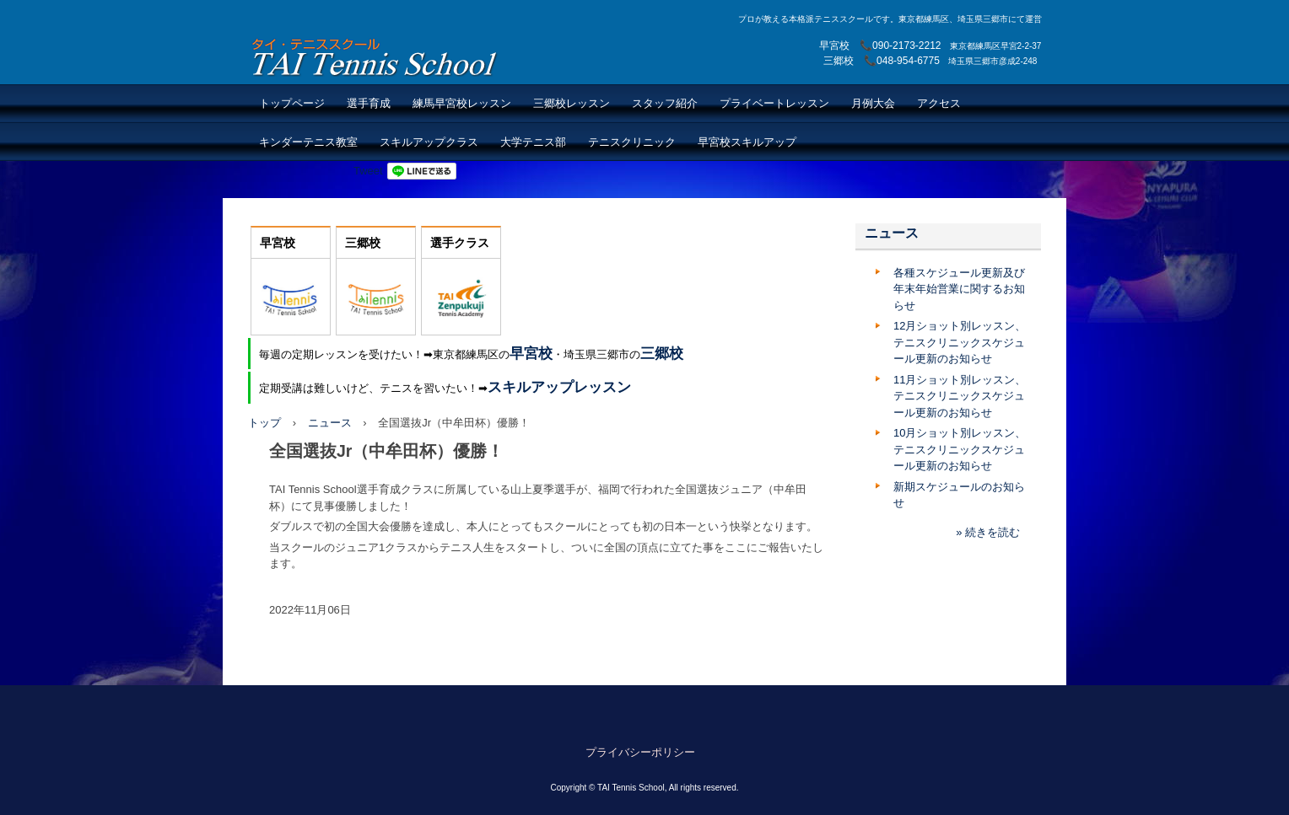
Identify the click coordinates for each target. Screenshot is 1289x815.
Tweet (368, 170)
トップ (264, 422)
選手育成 (369, 103)
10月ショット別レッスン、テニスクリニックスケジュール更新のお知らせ (959, 449)
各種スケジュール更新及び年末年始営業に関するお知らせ (959, 289)
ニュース (330, 422)
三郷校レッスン (571, 103)
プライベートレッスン (774, 103)
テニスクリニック (632, 142)
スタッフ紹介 (665, 103)
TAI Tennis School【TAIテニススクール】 (376, 57)
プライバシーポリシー (640, 752)
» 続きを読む (988, 532)
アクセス (939, 103)
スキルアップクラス (429, 142)
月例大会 (873, 103)
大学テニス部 (533, 142)
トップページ (292, 103)
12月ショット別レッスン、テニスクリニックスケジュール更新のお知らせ (959, 342)
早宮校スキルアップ (747, 142)
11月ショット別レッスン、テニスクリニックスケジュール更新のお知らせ (959, 396)
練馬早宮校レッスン (462, 103)
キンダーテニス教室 (308, 142)
